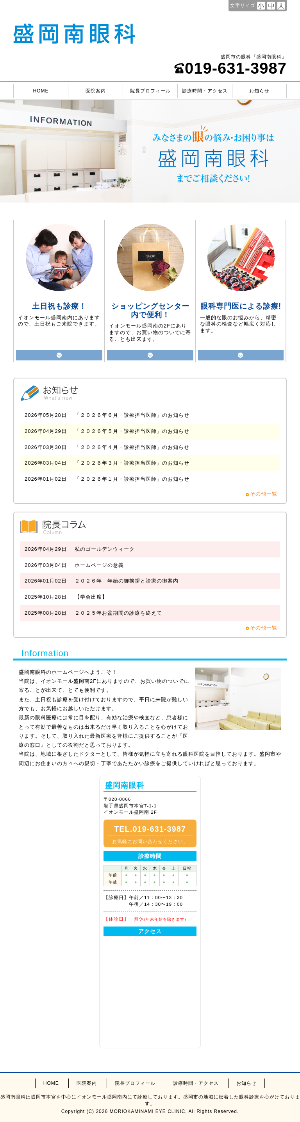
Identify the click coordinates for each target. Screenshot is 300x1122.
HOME (41, 91)
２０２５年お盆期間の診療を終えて (118, 613)
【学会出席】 (91, 597)
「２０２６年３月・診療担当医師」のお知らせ (132, 463)
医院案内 (96, 91)
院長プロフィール (150, 91)
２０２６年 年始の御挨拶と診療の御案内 (127, 581)
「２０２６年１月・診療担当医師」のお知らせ (132, 479)
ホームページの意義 (99, 565)
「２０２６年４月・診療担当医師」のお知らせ (132, 447)
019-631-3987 (230, 68)
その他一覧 (263, 494)
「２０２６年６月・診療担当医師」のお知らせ (132, 415)
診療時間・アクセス (205, 91)
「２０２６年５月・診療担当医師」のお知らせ (132, 431)
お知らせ (259, 91)
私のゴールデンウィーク (105, 549)
